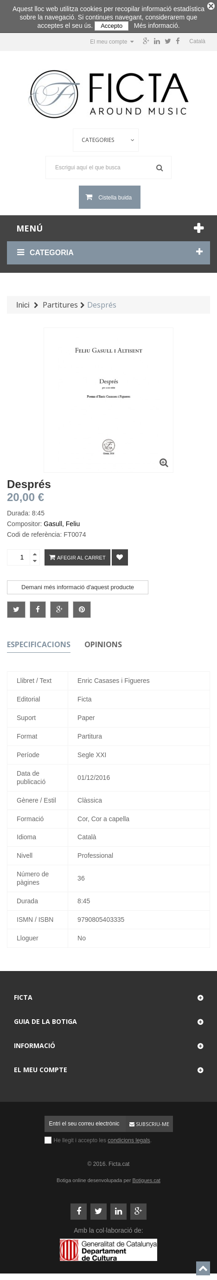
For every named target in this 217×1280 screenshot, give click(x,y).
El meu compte (40, 1066)
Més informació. (157, 25)
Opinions (103, 641)
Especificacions (38, 641)
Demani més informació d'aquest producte (77, 583)
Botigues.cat (146, 1177)
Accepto (111, 25)
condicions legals (129, 1137)
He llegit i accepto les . (103, 1137)
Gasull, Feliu (62, 520)
